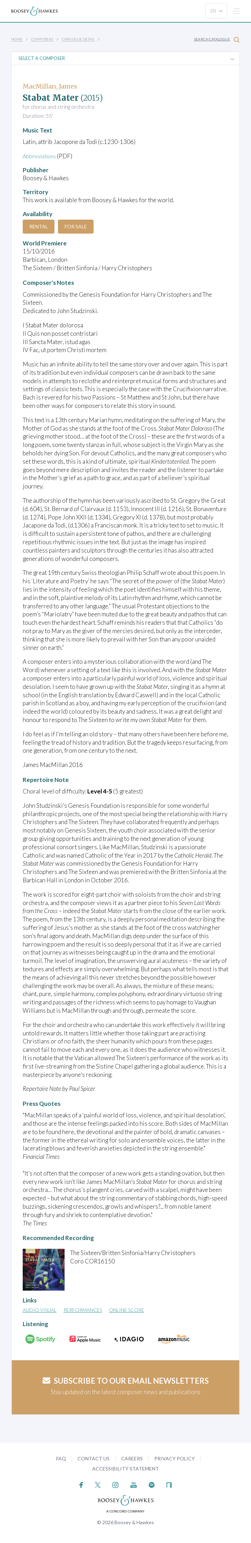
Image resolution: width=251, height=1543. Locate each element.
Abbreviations (41, 156)
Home (17, 39)
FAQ (61, 1458)
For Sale (76, 226)
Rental (38, 226)
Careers (132, 1458)
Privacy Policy (174, 1458)
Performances (83, 1310)
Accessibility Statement (125, 1469)
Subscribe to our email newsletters (126, 1380)
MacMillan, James (50, 86)
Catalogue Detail (78, 39)
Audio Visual (40, 1310)
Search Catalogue (216, 40)
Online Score (126, 1310)
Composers (42, 39)
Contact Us (93, 1458)
